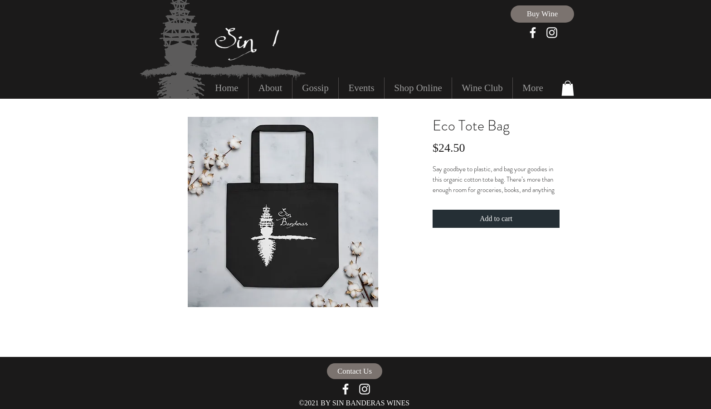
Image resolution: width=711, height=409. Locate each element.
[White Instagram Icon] (552, 32)
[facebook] (533, 32)
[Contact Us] (354, 371)
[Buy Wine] (542, 14)
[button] (567, 88)
